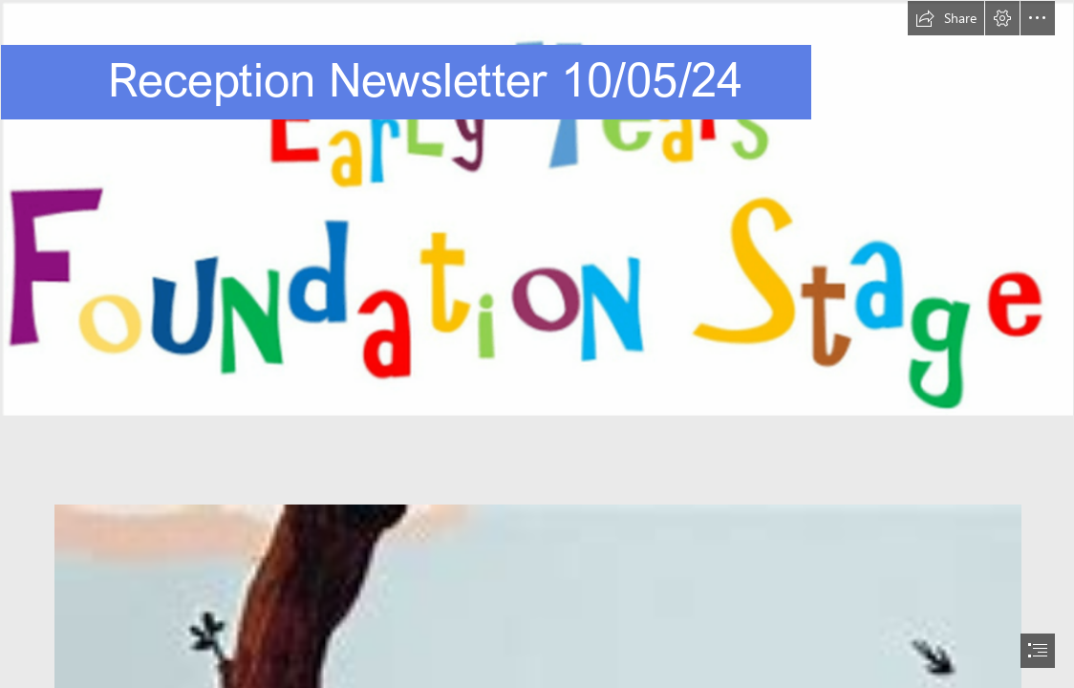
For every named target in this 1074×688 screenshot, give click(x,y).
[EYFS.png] (537, 208)
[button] (946, 18)
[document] (537, 344)
